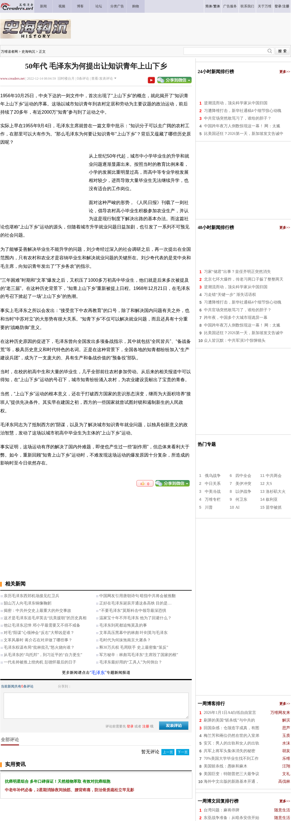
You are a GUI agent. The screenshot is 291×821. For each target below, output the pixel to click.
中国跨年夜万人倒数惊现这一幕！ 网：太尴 (242, 126)
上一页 (168, 752)
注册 (285, 6)
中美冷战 (213, 491)
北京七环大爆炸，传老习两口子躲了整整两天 (243, 279)
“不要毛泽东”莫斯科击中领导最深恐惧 (132, 610)
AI (237, 507)
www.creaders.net (12, 78)
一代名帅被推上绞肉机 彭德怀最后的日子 (40, 662)
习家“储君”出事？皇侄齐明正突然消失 (237, 272)
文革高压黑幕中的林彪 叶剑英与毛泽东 (133, 633)
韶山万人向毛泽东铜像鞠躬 (27, 603)
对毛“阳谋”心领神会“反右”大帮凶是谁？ (39, 633)
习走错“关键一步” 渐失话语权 (230, 294)
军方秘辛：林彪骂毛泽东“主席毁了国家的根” (138, 655)
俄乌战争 (213, 476)
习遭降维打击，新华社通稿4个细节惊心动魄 (242, 111)
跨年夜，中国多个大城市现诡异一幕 (235, 317)
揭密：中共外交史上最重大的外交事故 (37, 610)
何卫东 (241, 499)
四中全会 (243, 476)
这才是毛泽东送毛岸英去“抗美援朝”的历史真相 (45, 618)
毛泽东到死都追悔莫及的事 (123, 625)
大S (269, 483)
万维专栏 (213, 499)
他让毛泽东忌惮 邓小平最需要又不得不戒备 (42, 625)
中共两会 (274, 476)
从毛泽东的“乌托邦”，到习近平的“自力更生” (43, 655)
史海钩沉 (28, 52)
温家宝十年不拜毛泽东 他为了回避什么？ (135, 618)
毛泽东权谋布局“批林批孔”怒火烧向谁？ (39, 647)
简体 (208, 6)
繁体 (216, 6)
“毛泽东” (98, 672)
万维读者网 (9, 52)
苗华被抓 (274, 507)
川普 (209, 507)
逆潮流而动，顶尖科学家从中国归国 (235, 103)
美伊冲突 (243, 483)
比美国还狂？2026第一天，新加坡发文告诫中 (243, 133)
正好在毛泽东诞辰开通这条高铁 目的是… (135, 603)
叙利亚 (272, 499)
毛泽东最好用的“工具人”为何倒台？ (130, 662)
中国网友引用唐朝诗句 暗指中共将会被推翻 (137, 596)
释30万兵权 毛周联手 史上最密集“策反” (133, 647)
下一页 (183, 752)
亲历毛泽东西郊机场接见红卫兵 (31, 596)
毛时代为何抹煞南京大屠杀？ (125, 640)
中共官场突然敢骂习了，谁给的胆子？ (237, 118)
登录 (278, 6)
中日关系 (213, 483)
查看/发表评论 (102, 78)
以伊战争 (243, 491)
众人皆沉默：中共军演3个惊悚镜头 (234, 340)
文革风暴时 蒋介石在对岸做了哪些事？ (38, 640)
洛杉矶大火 (276, 491)
